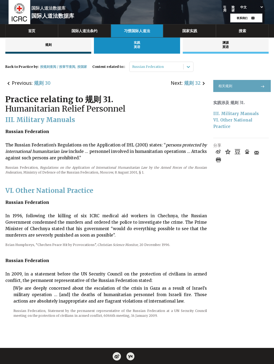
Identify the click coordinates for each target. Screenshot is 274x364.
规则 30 (42, 83)
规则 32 (192, 83)
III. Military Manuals (236, 113)
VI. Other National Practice (233, 123)
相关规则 (242, 86)
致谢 (233, 9)
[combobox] (132, 67)
